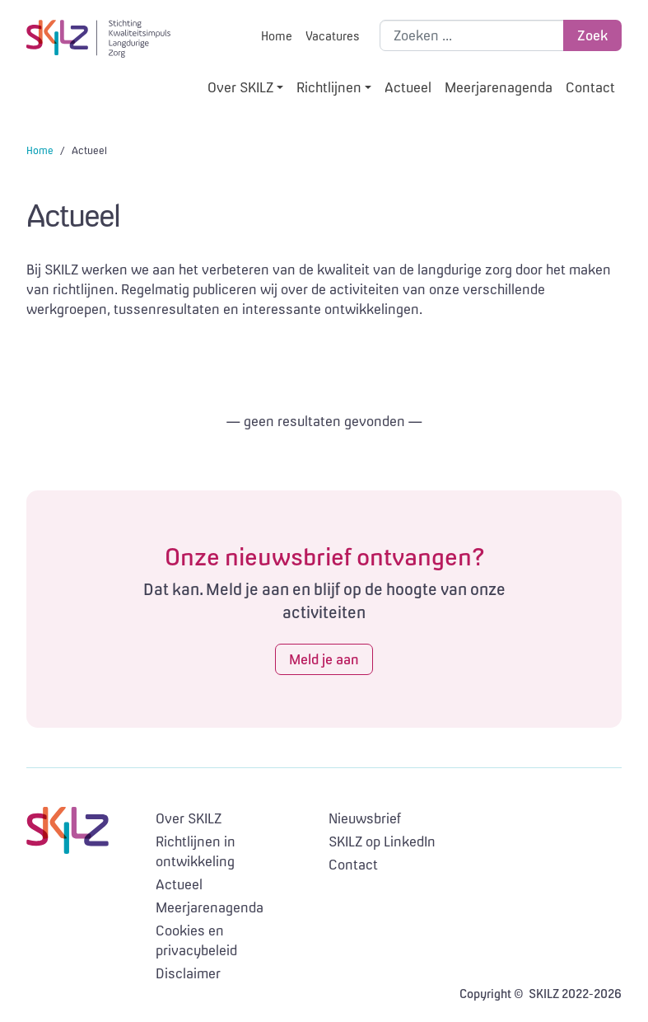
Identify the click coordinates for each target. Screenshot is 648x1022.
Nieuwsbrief (365, 818)
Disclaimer (188, 973)
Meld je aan (324, 659)
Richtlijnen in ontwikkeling (195, 851)
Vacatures (332, 36)
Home (276, 36)
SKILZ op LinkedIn (382, 841)
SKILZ (98, 39)
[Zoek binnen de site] (472, 35)
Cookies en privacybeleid (196, 940)
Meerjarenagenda (498, 87)
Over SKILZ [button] (240, 87)
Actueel (408, 87)
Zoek (592, 35)
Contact (590, 87)
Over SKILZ (188, 818)
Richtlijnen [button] (328, 87)
